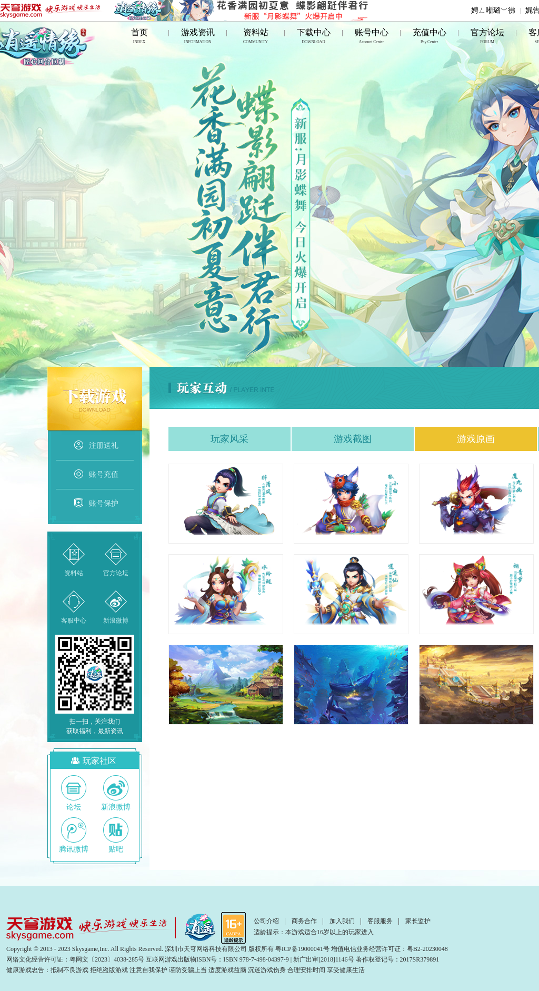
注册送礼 (95, 446)
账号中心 (371, 37)
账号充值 (95, 474)
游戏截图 (353, 439)
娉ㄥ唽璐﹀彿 (493, 10)
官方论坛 (487, 37)
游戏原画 (476, 439)
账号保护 (95, 503)
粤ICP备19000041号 (302, 949)
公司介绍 (266, 921)
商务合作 (304, 921)
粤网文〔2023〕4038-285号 (106, 959)
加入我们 (342, 921)
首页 (139, 37)
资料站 (255, 37)
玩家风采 (229, 439)
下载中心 (313, 37)
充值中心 (429, 37)
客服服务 (380, 921)
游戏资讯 (197, 37)
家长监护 (418, 921)
